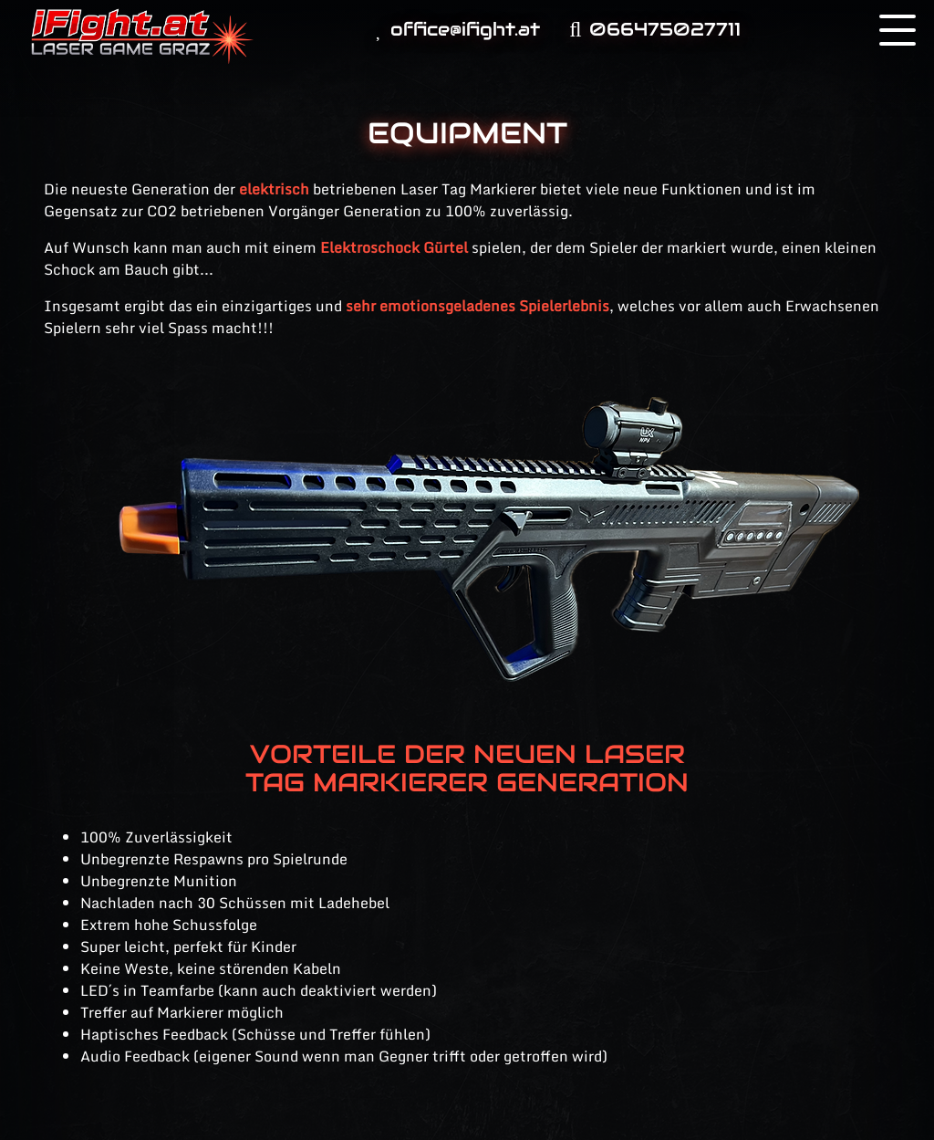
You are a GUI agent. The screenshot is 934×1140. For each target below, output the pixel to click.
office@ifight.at (458, 29)
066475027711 (654, 29)
